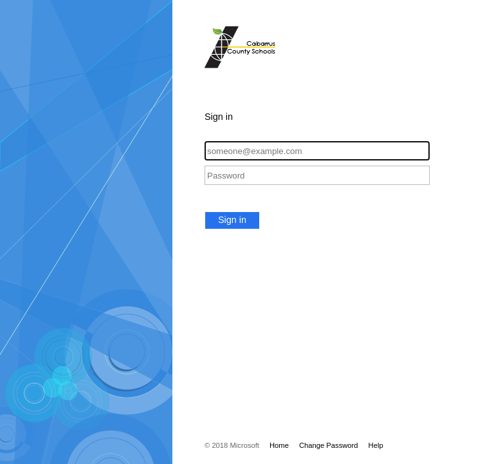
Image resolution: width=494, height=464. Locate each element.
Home (279, 445)
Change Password (328, 445)
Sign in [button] (232, 220)
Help (376, 445)
